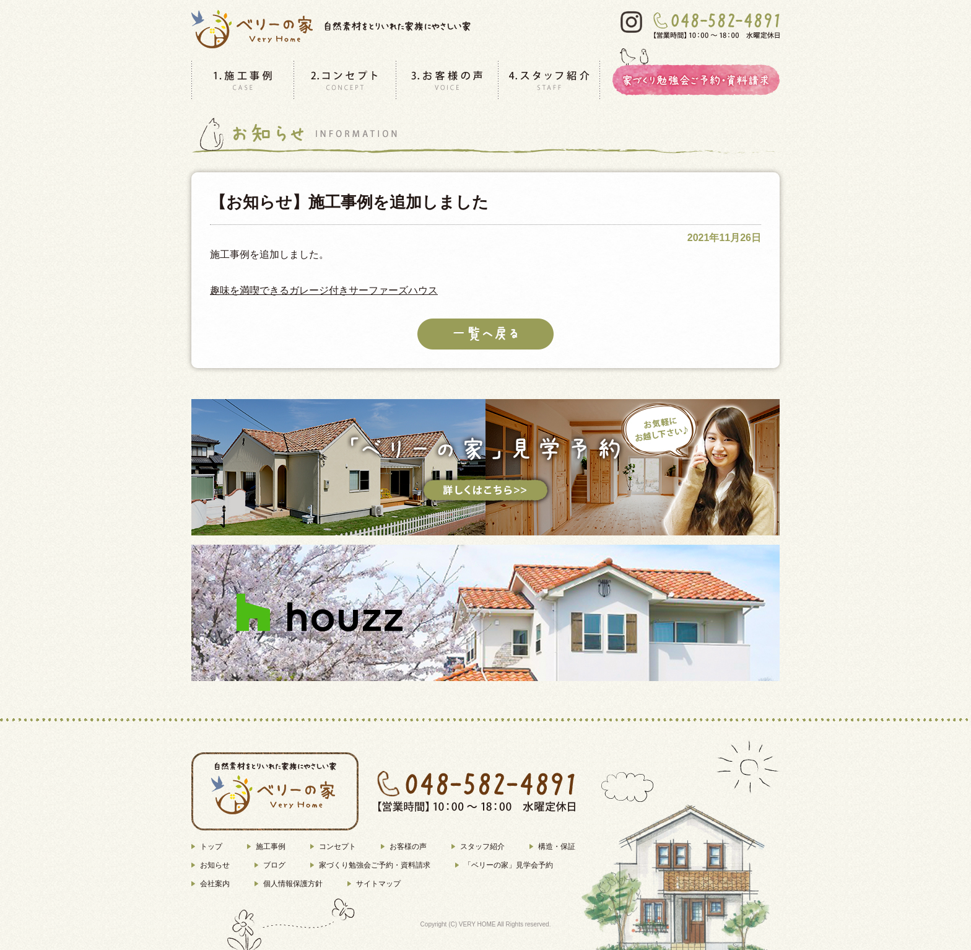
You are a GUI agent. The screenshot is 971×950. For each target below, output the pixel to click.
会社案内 (215, 883)
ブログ (274, 865)
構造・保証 (556, 846)
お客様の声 (408, 846)
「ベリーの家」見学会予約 (508, 865)
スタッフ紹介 (482, 846)
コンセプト (337, 846)
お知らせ (215, 865)
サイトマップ (378, 883)
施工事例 (270, 846)
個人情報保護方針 (293, 883)
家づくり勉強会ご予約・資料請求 (374, 865)
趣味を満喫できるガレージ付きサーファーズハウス (324, 290)
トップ (211, 846)
